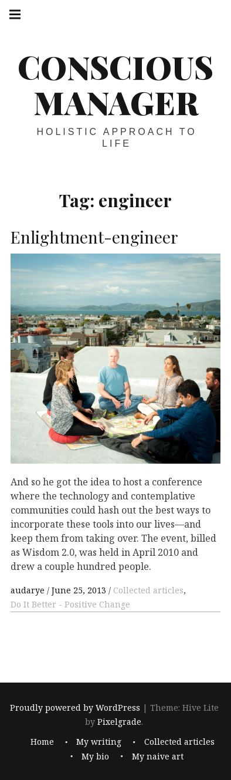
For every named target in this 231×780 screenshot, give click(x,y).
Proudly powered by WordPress (75, 707)
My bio (95, 755)
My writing (98, 741)
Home (42, 741)
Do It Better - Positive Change (70, 604)
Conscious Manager (115, 84)
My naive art (158, 755)
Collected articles (148, 590)
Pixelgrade (119, 721)
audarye (29, 590)
